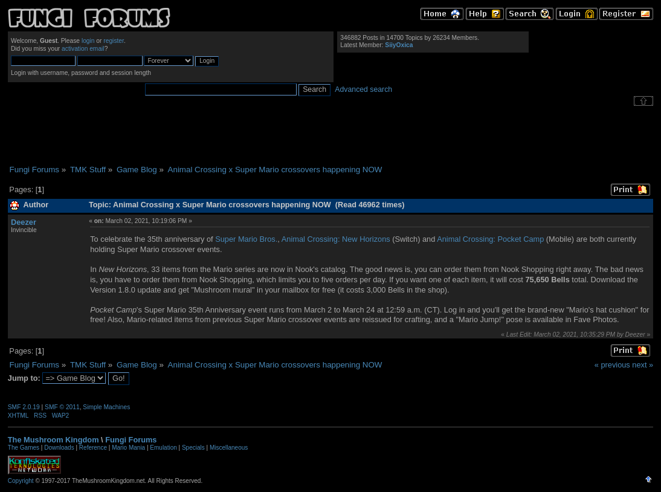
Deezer (23, 222)
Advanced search (363, 89)
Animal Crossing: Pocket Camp (490, 239)
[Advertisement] (330, 135)
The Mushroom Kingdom (53, 439)
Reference (93, 447)
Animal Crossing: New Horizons (336, 239)
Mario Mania (128, 447)
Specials (193, 447)
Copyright (21, 480)
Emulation (163, 447)
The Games (23, 447)
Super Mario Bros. (246, 239)
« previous (612, 364)
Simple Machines (106, 407)
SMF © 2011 (62, 407)
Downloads (59, 447)
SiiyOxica (399, 45)
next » (642, 364)
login (88, 40)
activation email (83, 48)
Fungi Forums (130, 439)
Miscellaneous (229, 447)
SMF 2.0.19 (24, 407)
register (113, 40)
